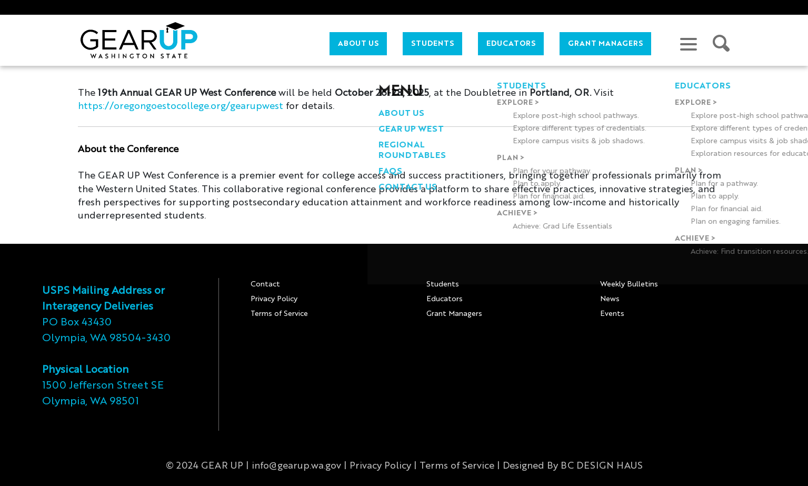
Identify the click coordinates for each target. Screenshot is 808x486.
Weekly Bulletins (629, 284)
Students (442, 284)
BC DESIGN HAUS (602, 466)
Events (612, 314)
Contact (265, 284)
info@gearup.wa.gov (296, 466)
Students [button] (432, 43)
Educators (444, 299)
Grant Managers (605, 43)
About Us (358, 43)
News (610, 299)
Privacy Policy (274, 299)
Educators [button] (510, 43)
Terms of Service (279, 314)
